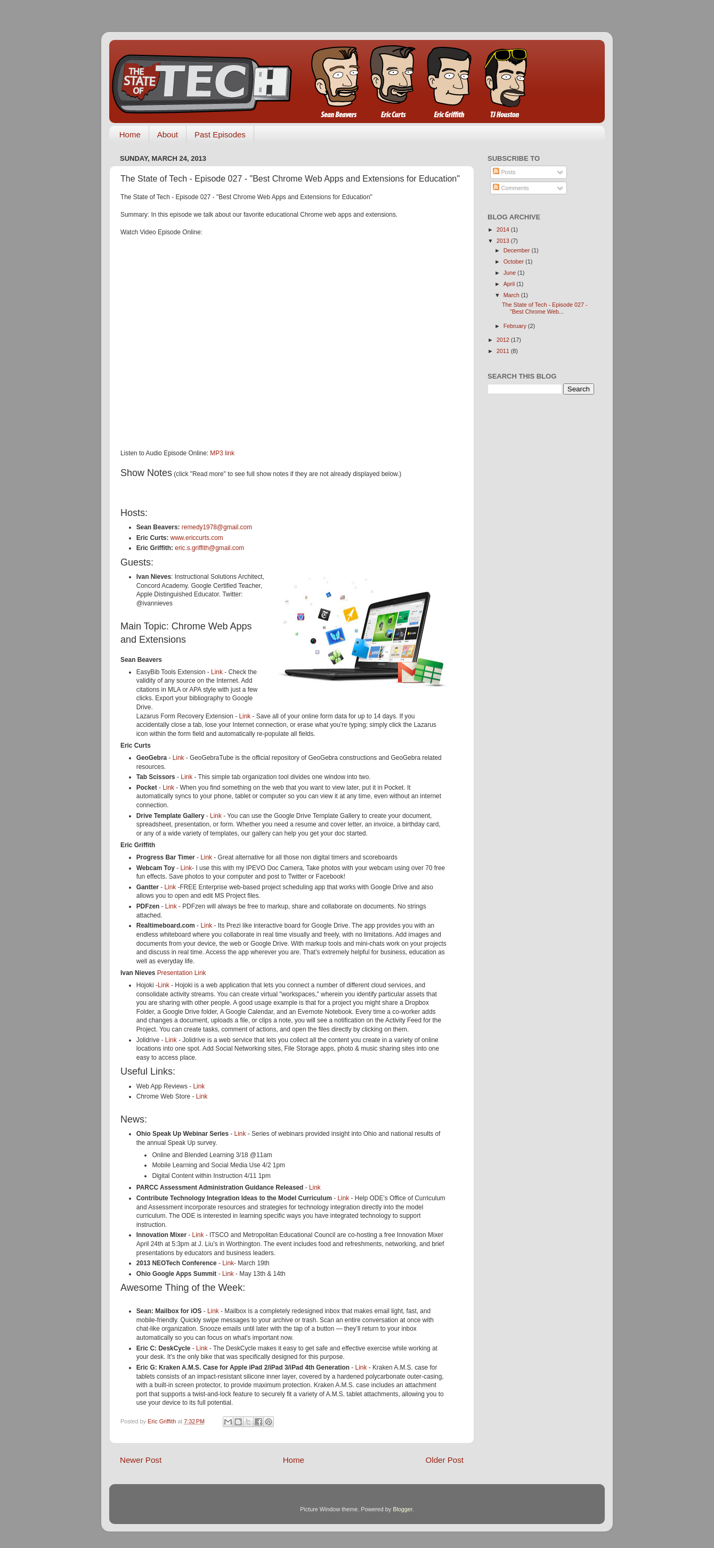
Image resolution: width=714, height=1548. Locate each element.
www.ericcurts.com (197, 538)
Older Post (445, 1459)
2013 (504, 240)
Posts (504, 172)
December (518, 250)
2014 (504, 229)
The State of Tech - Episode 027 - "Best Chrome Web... (545, 308)
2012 (504, 340)
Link (217, 672)
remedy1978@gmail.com (217, 527)
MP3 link (222, 453)
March (512, 295)
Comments (511, 188)
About (167, 134)
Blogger (402, 1509)
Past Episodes (220, 134)
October (514, 261)
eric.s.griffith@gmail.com (209, 548)
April (510, 284)
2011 (504, 351)
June (510, 272)
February (516, 326)
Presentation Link (181, 973)
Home (130, 134)
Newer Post (140, 1459)
